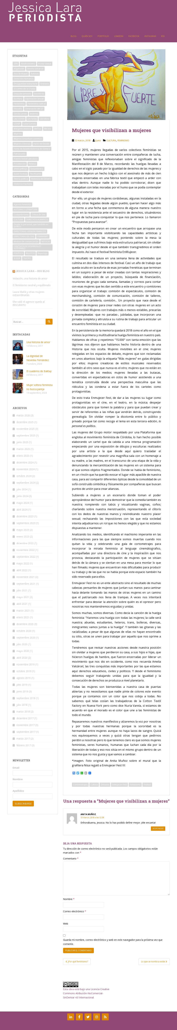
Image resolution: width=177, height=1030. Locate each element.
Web (65, 923)
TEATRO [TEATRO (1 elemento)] (27, 258)
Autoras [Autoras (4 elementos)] (35, 73)
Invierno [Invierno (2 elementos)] (34, 113)
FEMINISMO (123, 140)
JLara (98, 140)
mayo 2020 (22, 651)
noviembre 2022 (25, 550)
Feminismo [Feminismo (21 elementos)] (19, 103)
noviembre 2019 (25, 664)
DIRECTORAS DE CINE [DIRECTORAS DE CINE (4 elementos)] (24, 236)
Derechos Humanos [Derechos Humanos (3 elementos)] (23, 78)
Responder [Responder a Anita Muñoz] (158, 828)
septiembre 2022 (25, 556)
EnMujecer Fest (119, 784)
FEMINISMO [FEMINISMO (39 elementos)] (42, 236)
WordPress (164, 1026)
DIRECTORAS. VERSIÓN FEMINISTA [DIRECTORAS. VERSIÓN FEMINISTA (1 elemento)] (30, 231)
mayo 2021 (22, 597)
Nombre (68, 899)
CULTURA (111, 140)
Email (16, 767)
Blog (73, 36)
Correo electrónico (74, 911)
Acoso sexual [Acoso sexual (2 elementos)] (44, 63)
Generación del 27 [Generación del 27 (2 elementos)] (34, 108)
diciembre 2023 (25, 516)
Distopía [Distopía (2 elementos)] (44, 83)
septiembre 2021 (25, 583)
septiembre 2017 (25, 731)
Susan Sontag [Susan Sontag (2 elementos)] (20, 173)
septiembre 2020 (25, 637)
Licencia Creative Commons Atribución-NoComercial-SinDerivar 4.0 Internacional (86, 993)
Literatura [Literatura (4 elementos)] (44, 118)
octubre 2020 (23, 630)
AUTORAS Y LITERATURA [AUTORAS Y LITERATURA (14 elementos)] (25, 209)
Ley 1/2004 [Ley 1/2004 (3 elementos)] (19, 118)
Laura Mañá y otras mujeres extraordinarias (28, 293)
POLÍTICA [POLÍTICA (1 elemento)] (18, 253)
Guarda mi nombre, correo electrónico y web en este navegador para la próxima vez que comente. (112, 942)
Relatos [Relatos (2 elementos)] (32, 163)
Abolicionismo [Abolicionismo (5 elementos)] (28, 63)
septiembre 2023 (25, 523)
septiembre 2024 (25, 482)
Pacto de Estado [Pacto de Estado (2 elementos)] (41, 143)
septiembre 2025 (25, 435)
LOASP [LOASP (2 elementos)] (17, 123)
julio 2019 (21, 684)
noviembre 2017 (25, 725)
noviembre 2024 (25, 469)
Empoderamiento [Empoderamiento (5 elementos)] (22, 93)
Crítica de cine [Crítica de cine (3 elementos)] (38, 214)
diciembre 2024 (25, 462)
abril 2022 (21, 570)
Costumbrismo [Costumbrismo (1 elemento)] (21, 214)
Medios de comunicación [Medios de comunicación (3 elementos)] (26, 241)
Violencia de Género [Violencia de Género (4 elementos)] (41, 178)
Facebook (133, 36)
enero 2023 (22, 536)
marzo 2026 (23, 415)
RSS (163, 36)
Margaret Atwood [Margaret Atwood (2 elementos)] (22, 128)
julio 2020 (21, 644)
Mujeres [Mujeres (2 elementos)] (18, 133)
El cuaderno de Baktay (39, 371)
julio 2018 (21, 704)
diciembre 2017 (25, 718)
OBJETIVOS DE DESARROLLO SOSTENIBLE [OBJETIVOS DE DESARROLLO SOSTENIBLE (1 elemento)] (27, 247)
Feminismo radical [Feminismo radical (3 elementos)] (37, 103)
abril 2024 (21, 509)
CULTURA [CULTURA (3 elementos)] (18, 219)
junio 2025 (22, 442)
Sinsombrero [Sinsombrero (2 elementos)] (36, 168)
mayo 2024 (22, 502)
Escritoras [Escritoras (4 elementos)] (39, 93)
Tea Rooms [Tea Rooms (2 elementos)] (35, 173)
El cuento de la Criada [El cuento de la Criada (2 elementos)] (24, 88)
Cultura (94, 784)
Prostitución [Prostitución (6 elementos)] (20, 163)
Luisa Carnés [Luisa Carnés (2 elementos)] (29, 123)
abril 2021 (21, 603)
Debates (105, 784)
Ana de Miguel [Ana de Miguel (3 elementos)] (21, 73)
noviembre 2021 (25, 577)
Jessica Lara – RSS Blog (32, 271)
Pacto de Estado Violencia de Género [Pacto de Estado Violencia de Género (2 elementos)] (32, 148)
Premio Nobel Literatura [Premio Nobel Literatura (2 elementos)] (26, 158)
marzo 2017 (23, 738)
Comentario (70, 858)
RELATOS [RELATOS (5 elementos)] (30, 253)
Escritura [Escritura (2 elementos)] (18, 98)
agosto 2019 (23, 678)
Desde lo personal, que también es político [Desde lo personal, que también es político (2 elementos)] (31, 225)
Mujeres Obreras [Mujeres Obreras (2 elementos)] (22, 143)
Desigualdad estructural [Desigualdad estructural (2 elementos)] (25, 83)
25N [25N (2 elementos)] (16, 63)
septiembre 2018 (25, 698)
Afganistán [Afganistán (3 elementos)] (19, 68)
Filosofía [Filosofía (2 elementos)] (18, 108)
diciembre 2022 (25, 543)
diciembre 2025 (25, 422)
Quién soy (87, 36)
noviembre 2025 (25, 428)
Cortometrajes (80, 784)
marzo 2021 (23, 610)
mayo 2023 (22, 529)
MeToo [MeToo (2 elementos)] (37, 128)
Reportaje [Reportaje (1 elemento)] (42, 253)
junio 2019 (22, 691)
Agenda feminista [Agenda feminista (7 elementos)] (22, 204)
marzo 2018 (23, 711)
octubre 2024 (23, 476)
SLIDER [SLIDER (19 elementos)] (17, 258)
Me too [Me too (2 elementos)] (47, 128)
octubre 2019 (23, 671)
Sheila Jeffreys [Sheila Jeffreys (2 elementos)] (20, 168)
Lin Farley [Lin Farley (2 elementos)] (32, 118)
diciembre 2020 (25, 624)
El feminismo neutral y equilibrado (31, 285)
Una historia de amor (38, 342)
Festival (147, 784)
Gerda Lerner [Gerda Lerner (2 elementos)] (20, 113)
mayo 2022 (22, 563)
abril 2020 (21, 657)
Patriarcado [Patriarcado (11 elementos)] (19, 153)
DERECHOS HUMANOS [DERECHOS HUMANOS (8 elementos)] (37, 219)
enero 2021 (22, 617)
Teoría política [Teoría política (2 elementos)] (21, 178)
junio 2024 (22, 496)
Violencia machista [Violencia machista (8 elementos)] (23, 183)
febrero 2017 (23, 745)
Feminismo (135, 784)
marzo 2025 (23, 449)
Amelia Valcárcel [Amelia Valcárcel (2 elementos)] (35, 68)
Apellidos (18, 790)
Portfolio (103, 36)
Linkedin (118, 36)
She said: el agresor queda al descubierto (29, 303)
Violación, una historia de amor (30, 278)
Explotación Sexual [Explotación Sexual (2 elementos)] (34, 98)
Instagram (150, 36)
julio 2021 (21, 590)
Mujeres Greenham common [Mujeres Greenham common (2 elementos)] (28, 138)
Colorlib (137, 1026)
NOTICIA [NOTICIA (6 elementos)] (45, 241)
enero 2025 (22, 455)
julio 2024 (21, 489)
